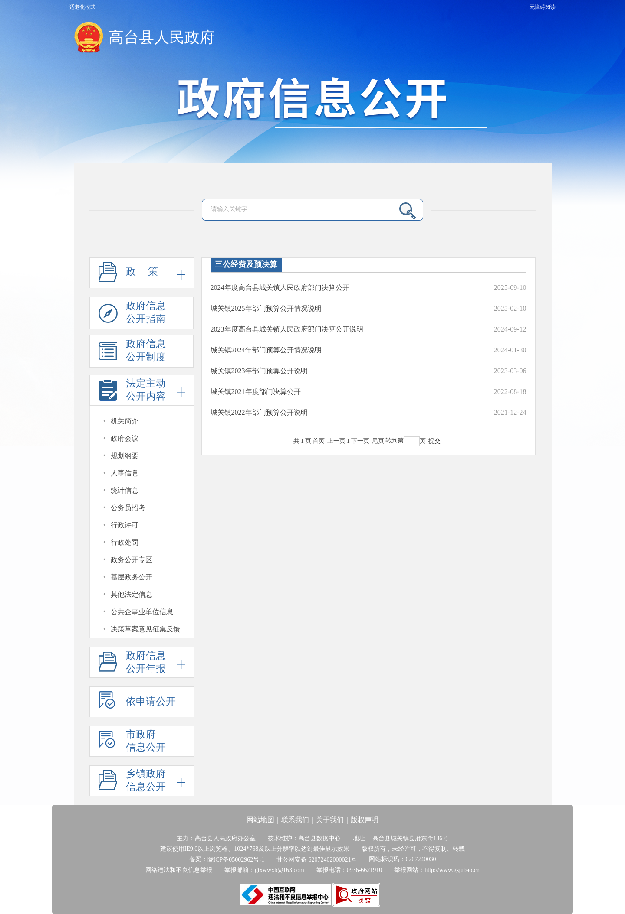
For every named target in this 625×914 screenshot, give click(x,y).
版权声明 (364, 819)
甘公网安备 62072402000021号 (316, 859)
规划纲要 (124, 455)
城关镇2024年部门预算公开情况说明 (266, 350)
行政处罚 (124, 542)
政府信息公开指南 (132, 314)
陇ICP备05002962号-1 (235, 859)
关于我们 (330, 819)
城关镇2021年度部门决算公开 (256, 391)
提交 (434, 441)
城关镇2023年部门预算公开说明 (259, 370)
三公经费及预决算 (246, 264)
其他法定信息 (131, 594)
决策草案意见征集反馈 (145, 629)
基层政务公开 (131, 577)
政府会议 (124, 438)
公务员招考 (128, 507)
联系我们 (295, 819)
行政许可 (124, 525)
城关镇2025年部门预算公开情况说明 (266, 308)
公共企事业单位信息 (142, 611)
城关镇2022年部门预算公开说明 (259, 412)
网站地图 (260, 819)
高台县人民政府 (162, 37)
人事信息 (124, 473)
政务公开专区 (131, 559)
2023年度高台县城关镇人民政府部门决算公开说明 (287, 329)
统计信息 (124, 490)
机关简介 (124, 421)
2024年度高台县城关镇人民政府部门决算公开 (280, 287)
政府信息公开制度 (132, 353)
